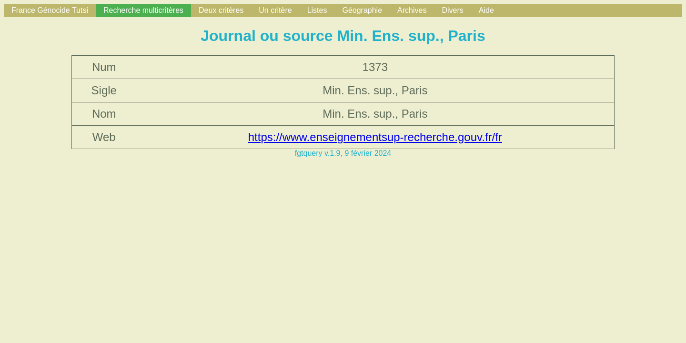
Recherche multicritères (143, 10)
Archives (411, 10)
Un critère (275, 10)
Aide (486, 10)
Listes (317, 10)
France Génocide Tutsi (49, 10)
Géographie (362, 10)
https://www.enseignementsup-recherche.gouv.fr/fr (375, 137)
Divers (452, 10)
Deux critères (221, 10)
